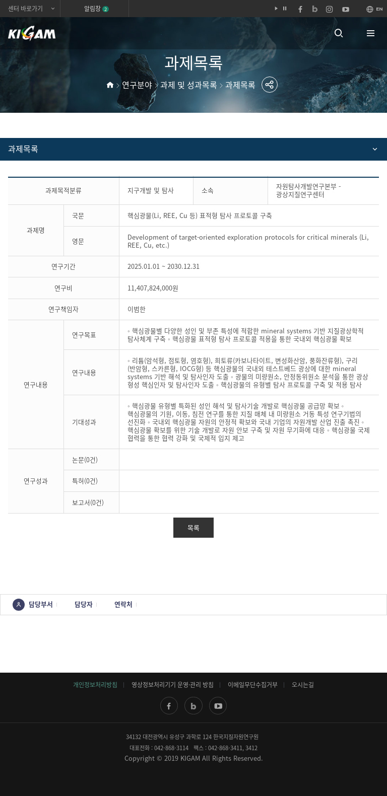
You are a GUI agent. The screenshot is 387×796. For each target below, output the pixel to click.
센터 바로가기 (25, 8)
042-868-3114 (171, 748)
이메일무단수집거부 (253, 684)
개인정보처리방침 (95, 684)
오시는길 (303, 684)
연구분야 (137, 85)
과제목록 (240, 85)
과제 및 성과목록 (188, 85)
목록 (193, 527)
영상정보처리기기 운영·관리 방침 (173, 684)
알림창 (96, 8)
